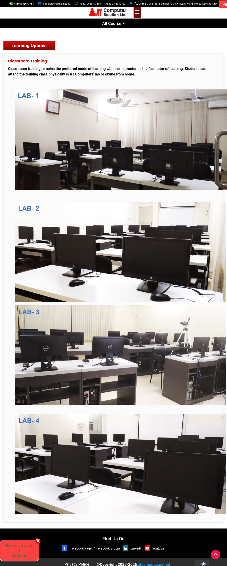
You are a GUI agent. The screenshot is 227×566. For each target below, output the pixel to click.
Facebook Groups (108, 548)
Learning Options (29, 45)
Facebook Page (81, 548)
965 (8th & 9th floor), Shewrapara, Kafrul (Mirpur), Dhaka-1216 (183, 3)
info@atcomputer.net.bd (56, 3)
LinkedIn (137, 548)
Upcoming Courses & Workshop (19, 550)
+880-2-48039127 (116, 3)
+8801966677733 (21, 3)
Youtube (158, 548)
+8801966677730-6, (91, 3)
